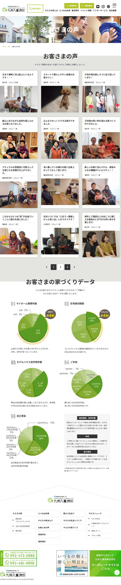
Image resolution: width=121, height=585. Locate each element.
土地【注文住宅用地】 (21, 526)
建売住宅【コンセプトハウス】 (21, 520)
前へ (47, 267)
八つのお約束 (43, 513)
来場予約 (71, 5)
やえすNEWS (94, 519)
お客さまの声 (43, 527)
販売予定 (17, 531)
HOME (4, 46)
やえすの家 (17, 513)
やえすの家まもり (45, 520)
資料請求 (87, 5)
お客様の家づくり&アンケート (98, 524)
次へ (74, 267)
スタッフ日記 (94, 535)
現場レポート (94, 531)
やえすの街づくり (70, 527)
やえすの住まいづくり (72, 520)
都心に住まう (68, 513)
